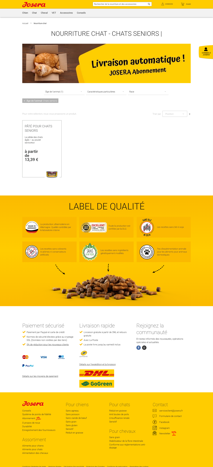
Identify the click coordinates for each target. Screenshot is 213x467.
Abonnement (31, 418)
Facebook (164, 422)
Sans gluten (71, 425)
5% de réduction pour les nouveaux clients (48, 344)
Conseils (26, 410)
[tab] (106, 101)
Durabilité (27, 426)
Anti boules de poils (119, 414)
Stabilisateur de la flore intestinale (126, 441)
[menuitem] (25, 13)
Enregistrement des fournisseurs (38, 430)
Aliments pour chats (32, 449)
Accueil (25, 23)
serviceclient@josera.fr (171, 410)
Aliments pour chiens (33, 445)
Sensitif (69, 429)
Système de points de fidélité (36, 414)
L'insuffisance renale (119, 418)
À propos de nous (31, 422)
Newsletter (164, 433)
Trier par (157, 114)
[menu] (106, 13)
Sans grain (71, 421)
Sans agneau (72, 410)
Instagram (164, 428)
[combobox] (122, 4)
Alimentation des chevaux (35, 453)
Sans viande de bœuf (76, 418)
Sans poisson (72, 414)
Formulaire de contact (170, 416)
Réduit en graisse (74, 432)
